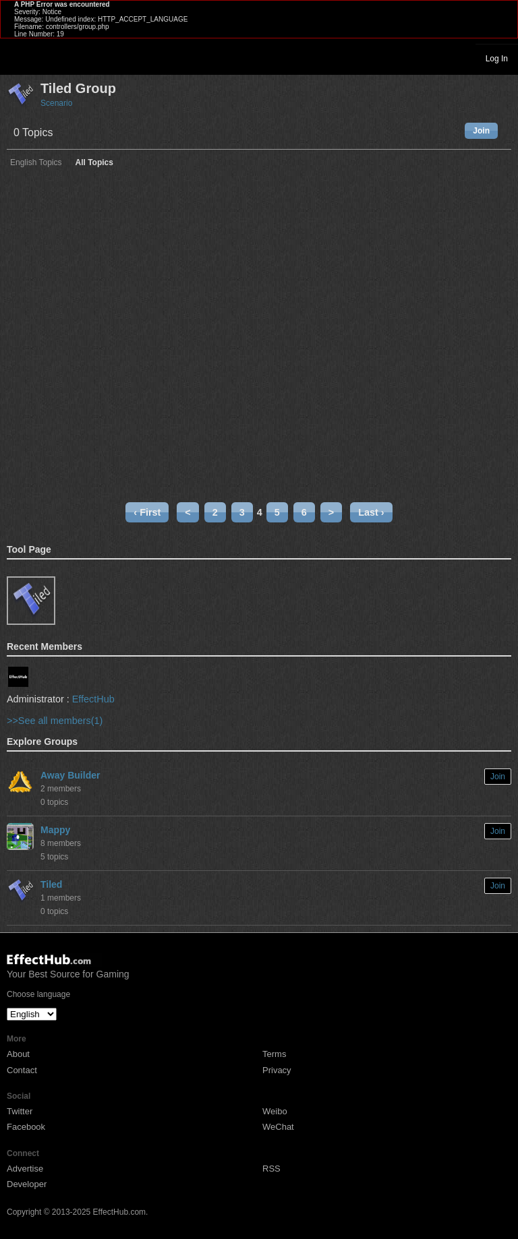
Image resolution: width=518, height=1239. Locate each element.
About (18, 1054)
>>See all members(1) (55, 720)
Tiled (51, 884)
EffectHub (93, 699)
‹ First (147, 512)
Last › (371, 512)
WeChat (278, 1127)
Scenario (56, 103)
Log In (497, 58)
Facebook (26, 1127)
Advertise (25, 1169)
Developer (27, 1184)
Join (481, 130)
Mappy (55, 829)
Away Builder (70, 775)
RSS (271, 1169)
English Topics (36, 162)
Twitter (19, 1111)
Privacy (276, 1070)
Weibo (274, 1111)
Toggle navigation (16, 58)
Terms (274, 1054)
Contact (22, 1070)
